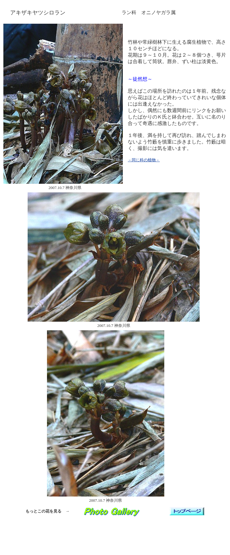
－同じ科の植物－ (144, 160)
